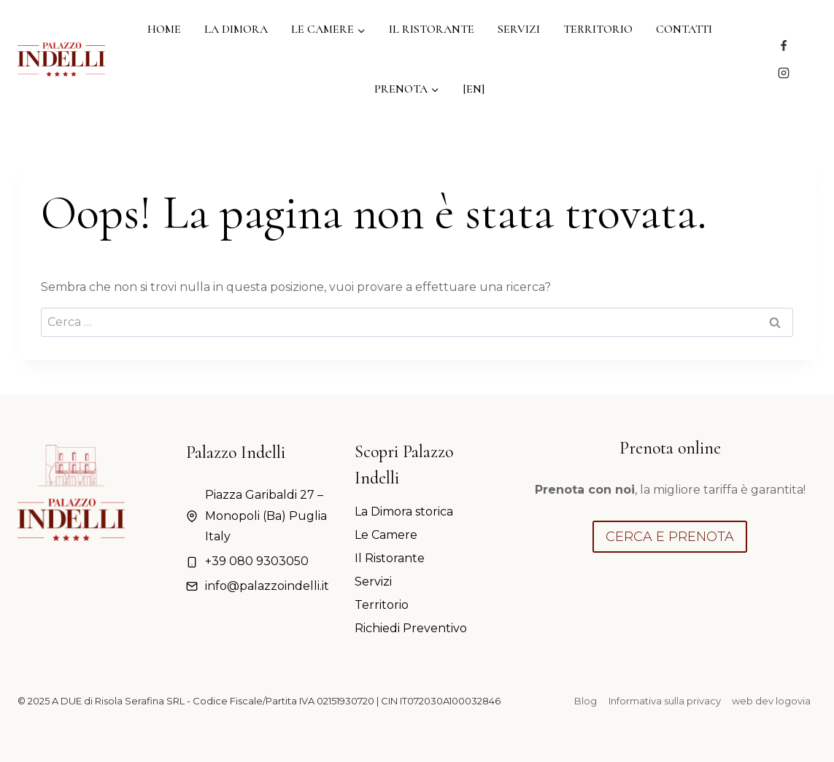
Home (164, 29)
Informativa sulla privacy (665, 701)
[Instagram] (783, 73)
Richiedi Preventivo (411, 628)
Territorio (598, 29)
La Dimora (236, 29)
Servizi (519, 29)
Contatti (684, 29)
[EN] (473, 89)
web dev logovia (771, 701)
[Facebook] (783, 46)
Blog (585, 701)
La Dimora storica (404, 511)
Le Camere (386, 535)
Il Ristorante (431, 29)
